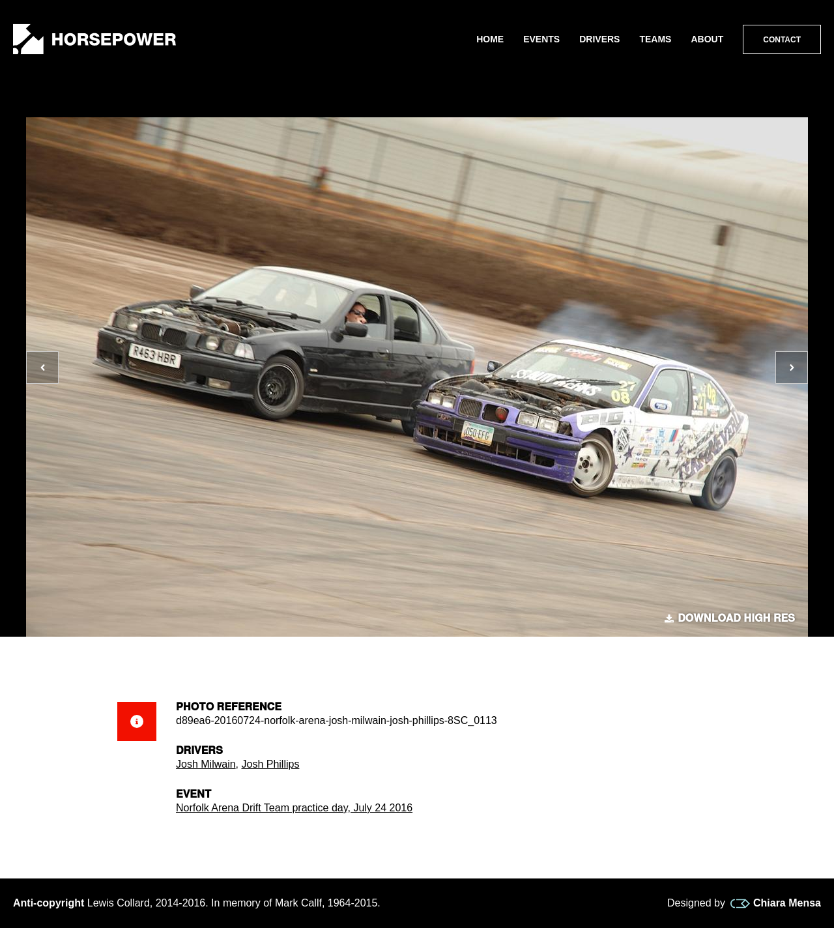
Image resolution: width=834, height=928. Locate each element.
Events (541, 39)
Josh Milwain (206, 764)
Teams (655, 39)
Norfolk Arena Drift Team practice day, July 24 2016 (294, 807)
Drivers (599, 39)
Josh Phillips (270, 764)
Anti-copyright (48, 902)
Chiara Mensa (775, 903)
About (707, 39)
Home (490, 39)
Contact (782, 39)
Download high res (730, 618)
